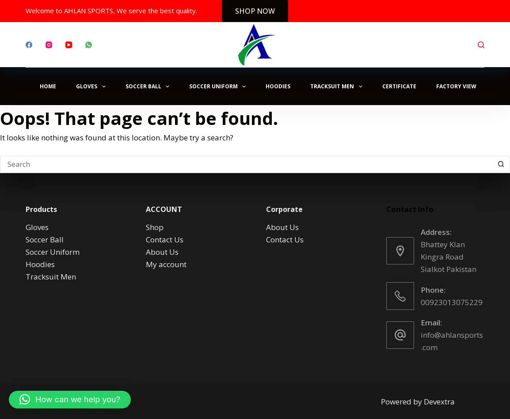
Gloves (92, 86)
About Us (162, 252)
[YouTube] (68, 45)
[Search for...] (246, 164)
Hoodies (278, 86)
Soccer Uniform (219, 86)
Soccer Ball (149, 86)
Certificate (399, 86)
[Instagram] (49, 45)
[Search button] (501, 164)
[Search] (481, 45)
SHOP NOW (255, 11)
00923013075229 (452, 302)
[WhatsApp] (88, 45)
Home (48, 86)
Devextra (439, 401)
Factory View (456, 86)
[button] (70, 399)
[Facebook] (29, 45)
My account (166, 264)
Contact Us (164, 239)
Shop (155, 227)
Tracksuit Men (337, 86)
